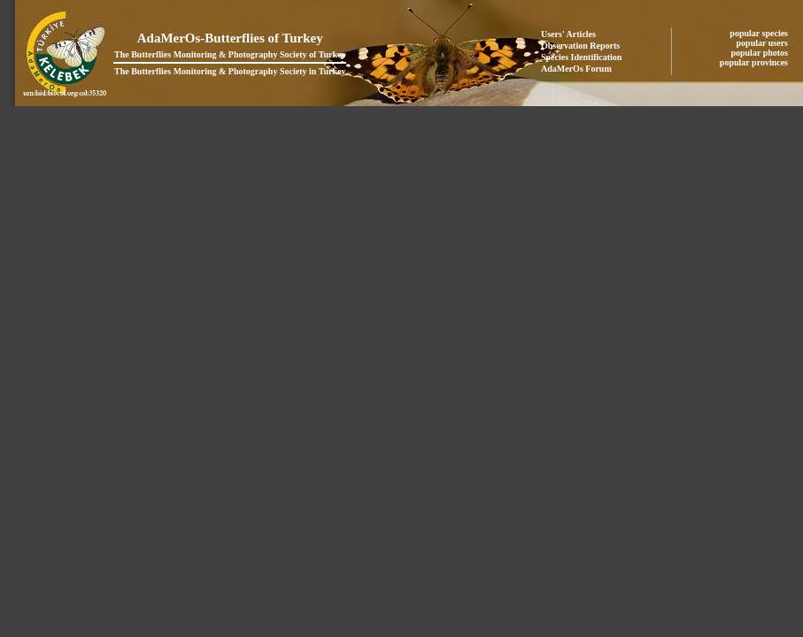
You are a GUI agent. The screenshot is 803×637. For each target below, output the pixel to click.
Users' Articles (568, 34)
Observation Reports (580, 45)
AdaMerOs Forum (576, 68)
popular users (764, 43)
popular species (760, 33)
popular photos (760, 53)
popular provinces (755, 62)
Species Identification (581, 57)
